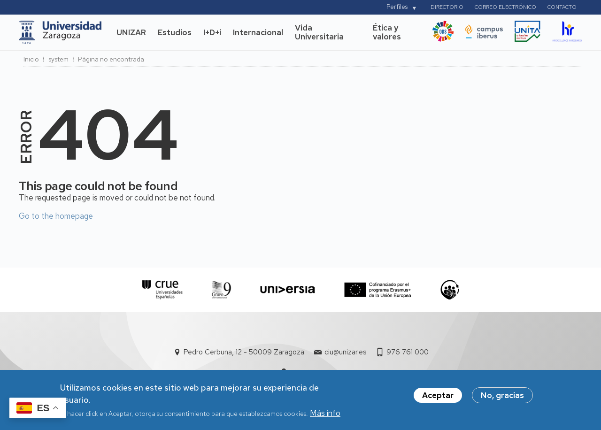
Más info (325, 415)
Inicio (31, 59)
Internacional (258, 32)
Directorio (447, 7)
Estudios (175, 32)
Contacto (562, 7)
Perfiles (397, 7)
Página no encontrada (111, 59)
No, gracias (502, 397)
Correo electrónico (505, 7)
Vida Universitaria (319, 32)
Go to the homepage (56, 216)
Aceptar (438, 397)
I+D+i (212, 32)
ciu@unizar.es (345, 352)
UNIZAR (131, 32)
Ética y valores (387, 32)
